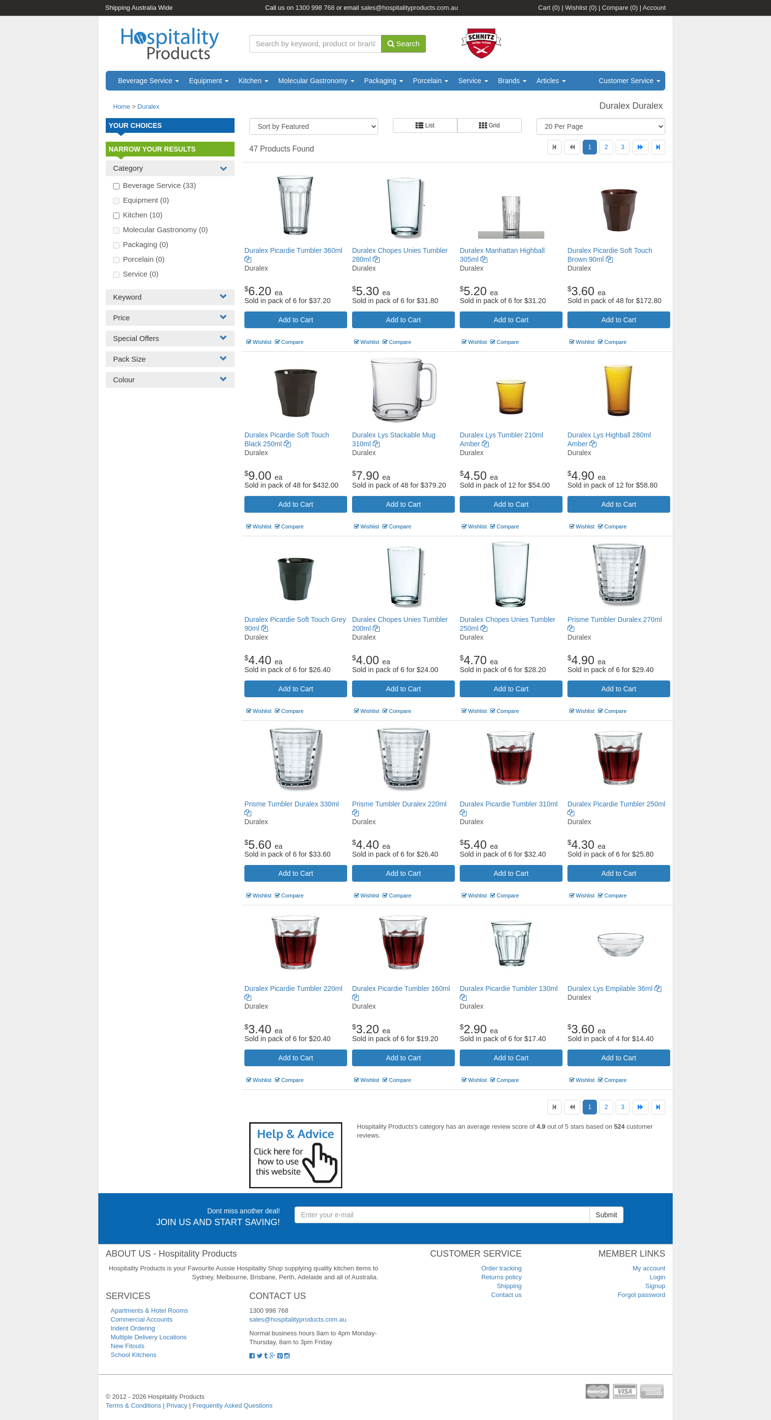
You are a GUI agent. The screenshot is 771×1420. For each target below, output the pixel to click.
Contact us (506, 1294)
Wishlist (580, 7)
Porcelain (430, 81)
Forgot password (641, 1294)
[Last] (658, 147)
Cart (549, 7)
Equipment (209, 81)
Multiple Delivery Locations (149, 1337)
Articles (551, 81)
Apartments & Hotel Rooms (149, 1310)
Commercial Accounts (142, 1319)
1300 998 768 (315, 7)
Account (654, 7)
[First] (554, 147)
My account (649, 1268)
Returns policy (501, 1277)
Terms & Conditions (133, 1405)
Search (403, 43)
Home (121, 106)
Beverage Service (148, 81)
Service (473, 81)
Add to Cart (295, 320)
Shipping (509, 1286)
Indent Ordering (133, 1328)
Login (657, 1277)
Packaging (383, 81)
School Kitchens (133, 1354)
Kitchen (253, 81)
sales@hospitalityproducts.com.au (409, 7)
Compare (620, 7)
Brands (512, 81)
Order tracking (501, 1268)
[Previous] (572, 147)
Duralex (149, 106)
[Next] (640, 147)
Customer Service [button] (629, 81)
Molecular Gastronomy (316, 81)
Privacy (176, 1405)
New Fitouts (128, 1346)
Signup (655, 1286)
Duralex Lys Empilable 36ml (614, 988)
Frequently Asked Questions (233, 1405)
